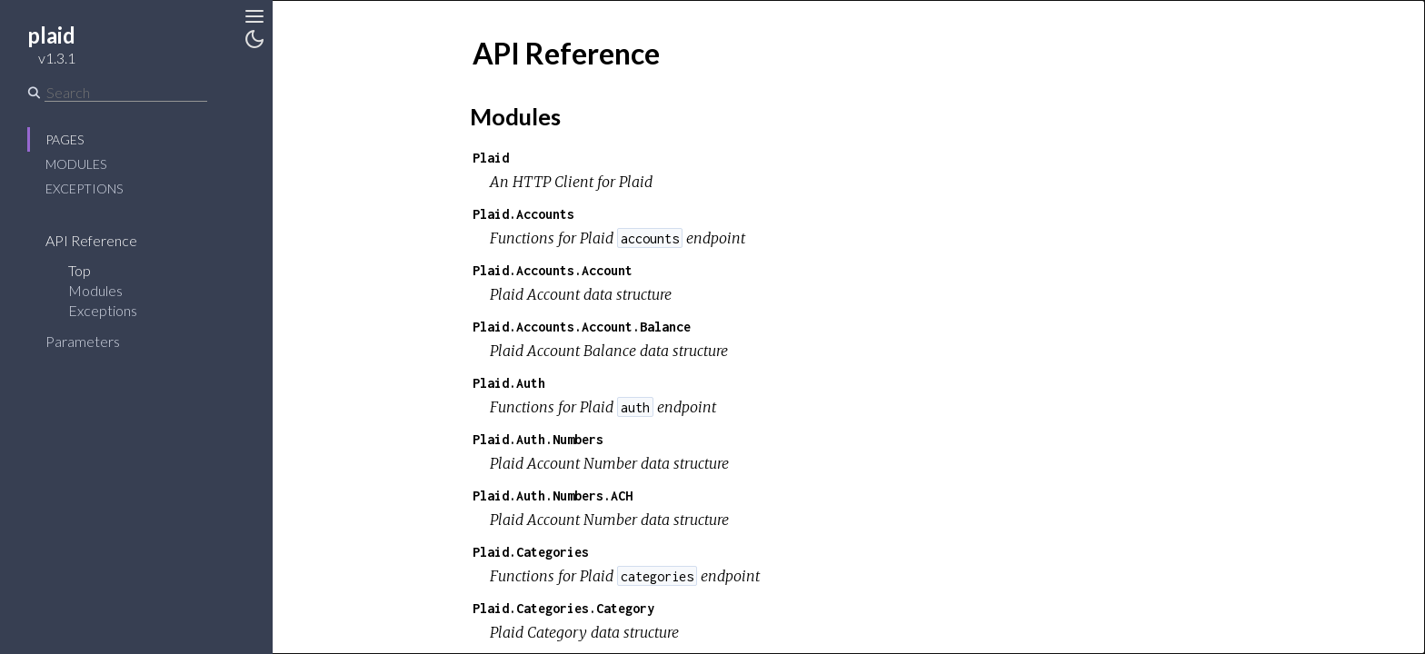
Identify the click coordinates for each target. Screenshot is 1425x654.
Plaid (491, 157)
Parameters (82, 341)
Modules (75, 164)
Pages (64, 139)
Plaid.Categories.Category (563, 608)
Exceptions (84, 188)
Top (79, 270)
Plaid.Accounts (523, 214)
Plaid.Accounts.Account (553, 270)
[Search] (126, 93)
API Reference (91, 240)
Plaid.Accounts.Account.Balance (582, 326)
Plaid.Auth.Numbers (538, 439)
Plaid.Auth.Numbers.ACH (553, 495)
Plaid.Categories (531, 552)
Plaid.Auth (509, 383)
